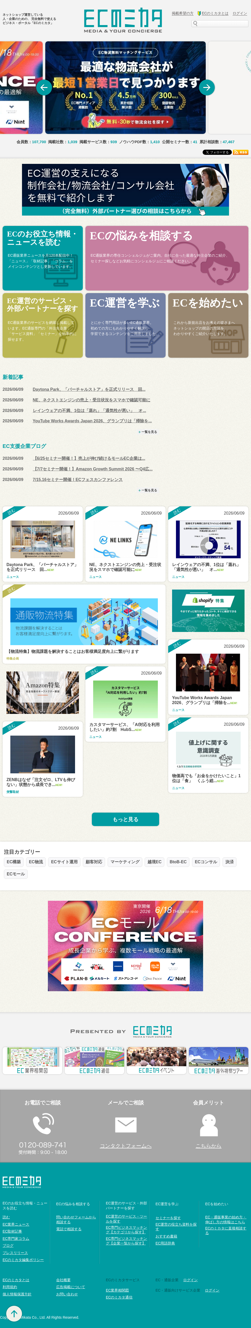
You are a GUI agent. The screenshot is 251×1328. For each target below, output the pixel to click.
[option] (125, 87)
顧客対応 (94, 862)
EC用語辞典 (165, 1243)
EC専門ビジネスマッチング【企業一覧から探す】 (126, 1241)
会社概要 (63, 1280)
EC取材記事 (12, 1231)
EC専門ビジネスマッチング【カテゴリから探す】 (126, 1229)
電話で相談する (69, 1229)
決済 (229, 862)
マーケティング (124, 862)
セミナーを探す (168, 1218)
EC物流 (36, 862)
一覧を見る (149, 432)
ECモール (16, 874)
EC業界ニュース (16, 1224)
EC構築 (14, 862)
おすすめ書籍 (166, 1236)
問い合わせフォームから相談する (76, 1219)
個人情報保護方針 (17, 1294)
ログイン (190, 1280)
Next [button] (207, 88)
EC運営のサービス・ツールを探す (126, 1218)
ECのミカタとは (16, 1280)
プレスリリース (15, 1253)
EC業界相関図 (117, 1290)
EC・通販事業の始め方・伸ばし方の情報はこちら (225, 1219)
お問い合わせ (67, 1294)
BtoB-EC (178, 862)
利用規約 (10, 1287)
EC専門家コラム (16, 1239)
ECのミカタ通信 (119, 1297)
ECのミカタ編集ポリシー (23, 1260)
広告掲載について (70, 1287)
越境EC (154, 862)
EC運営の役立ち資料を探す (176, 1226)
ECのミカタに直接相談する (225, 1230)
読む (6, 1217)
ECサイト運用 (64, 862)
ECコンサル (206, 862)
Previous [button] (44, 88)
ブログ (8, 1245)
